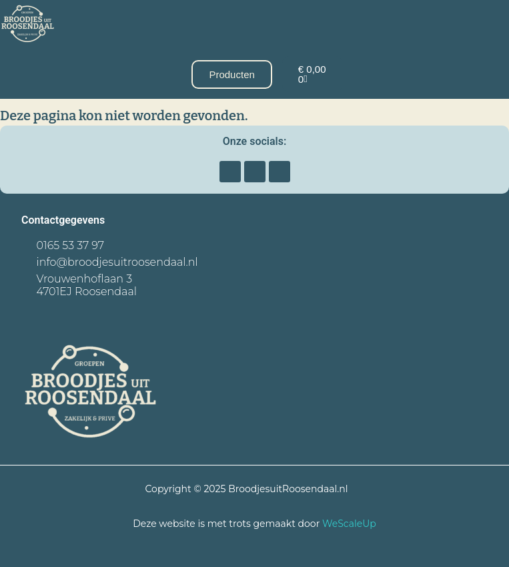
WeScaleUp (349, 524)
